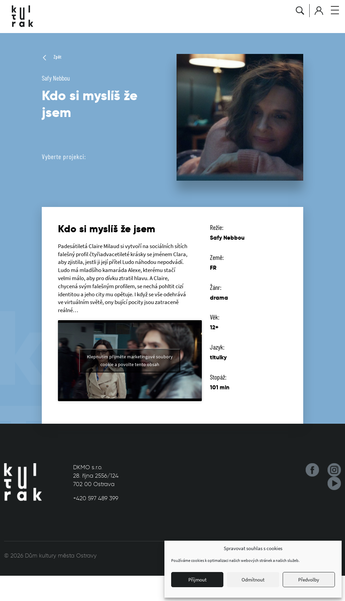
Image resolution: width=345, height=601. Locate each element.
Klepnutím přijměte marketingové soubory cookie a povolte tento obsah (130, 360)
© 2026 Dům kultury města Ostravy (50, 555)
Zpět (51, 57)
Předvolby (308, 579)
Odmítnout (253, 579)
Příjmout (197, 579)
